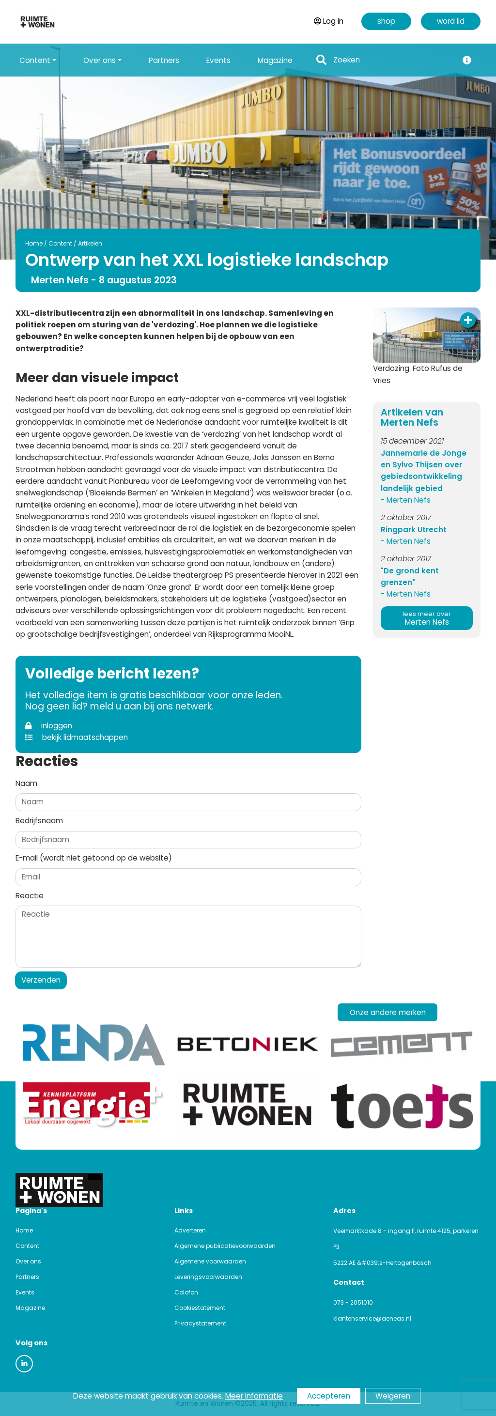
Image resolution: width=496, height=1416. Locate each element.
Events (218, 60)
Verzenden (41, 980)
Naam (26, 783)
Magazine (275, 60)
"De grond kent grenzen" (410, 576)
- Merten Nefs (406, 500)
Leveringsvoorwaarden (208, 1277)
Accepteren (328, 1396)
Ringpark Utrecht (414, 529)
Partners (164, 60)
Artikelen (90, 243)
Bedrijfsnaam (39, 821)
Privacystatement (200, 1323)
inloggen (48, 726)
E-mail (94, 858)
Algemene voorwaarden (210, 1261)
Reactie (30, 896)
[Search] (393, 60)
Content (60, 243)
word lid (451, 21)
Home (34, 243)
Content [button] (34, 60)
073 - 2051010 (353, 1302)
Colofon (186, 1292)
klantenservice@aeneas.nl (372, 1318)
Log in (328, 21)
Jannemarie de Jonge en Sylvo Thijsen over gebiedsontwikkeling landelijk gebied (423, 470)
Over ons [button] (99, 60)
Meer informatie (254, 1396)
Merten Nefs (426, 619)
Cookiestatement (199, 1308)
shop (386, 21)
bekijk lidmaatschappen (76, 737)
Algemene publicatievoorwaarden (225, 1246)
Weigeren (392, 1396)
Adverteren (190, 1230)
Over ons (28, 1261)
